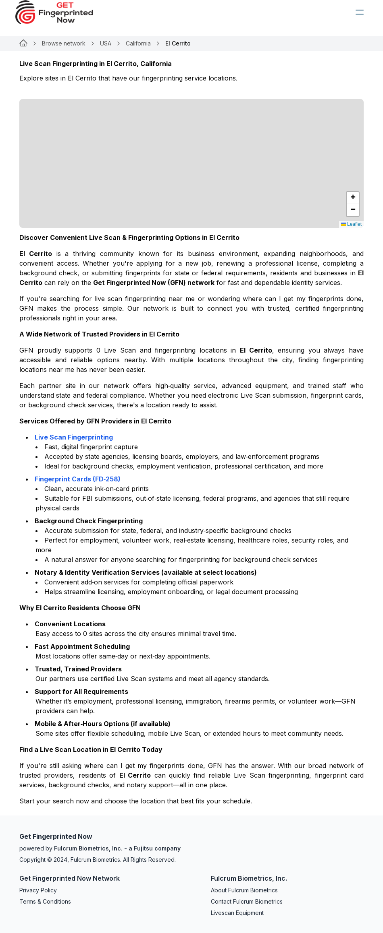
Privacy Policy (38, 890)
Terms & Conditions (45, 901)
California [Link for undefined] (138, 43)
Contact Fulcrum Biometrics (247, 901)
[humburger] (359, 12)
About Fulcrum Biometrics (244, 890)
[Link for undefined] (23, 43)
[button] (353, 198)
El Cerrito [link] (178, 43)
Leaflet (351, 224)
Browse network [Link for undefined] (63, 43)
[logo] (60, 12)
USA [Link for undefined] (105, 43)
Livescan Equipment (237, 912)
